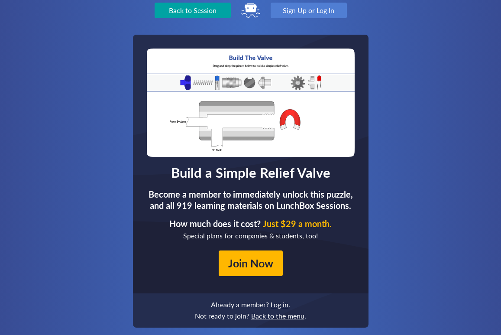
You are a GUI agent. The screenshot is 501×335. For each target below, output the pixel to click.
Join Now (250, 263)
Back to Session (193, 10)
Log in (279, 304)
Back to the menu (277, 316)
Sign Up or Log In (308, 10)
